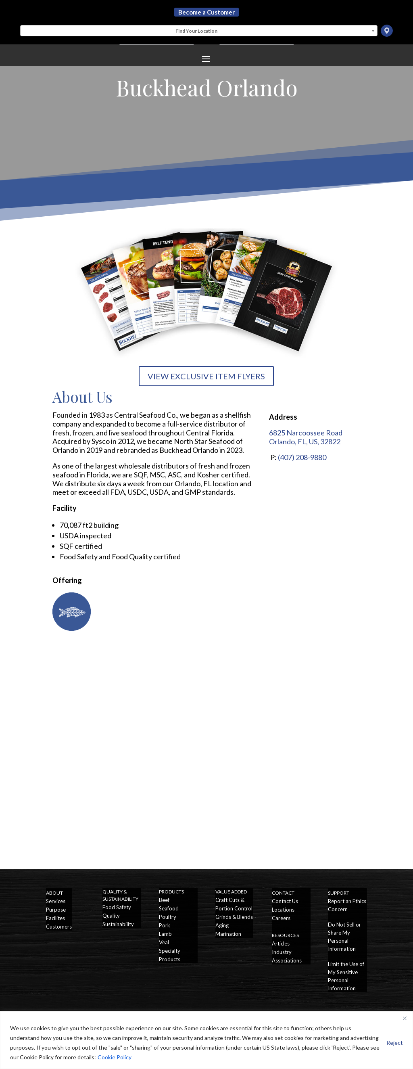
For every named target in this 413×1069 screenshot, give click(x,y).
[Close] (404, 1018)
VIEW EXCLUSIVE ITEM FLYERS (206, 376)
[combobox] (199, 30)
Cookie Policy (114, 1057)
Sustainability (118, 924)
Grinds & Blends (234, 917)
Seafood (169, 908)
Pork (164, 925)
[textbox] (199, 31)
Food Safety (116, 907)
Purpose (56, 909)
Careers (281, 918)
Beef (164, 900)
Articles (281, 943)
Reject (394, 1042)
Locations (283, 909)
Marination (228, 934)
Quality (111, 915)
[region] (206, 1040)
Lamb (165, 934)
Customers (59, 926)
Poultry (167, 917)
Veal (164, 942)
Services (55, 901)
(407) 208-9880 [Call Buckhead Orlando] (302, 457)
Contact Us (285, 901)
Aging (222, 925)
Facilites (55, 918)
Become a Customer (206, 12)
